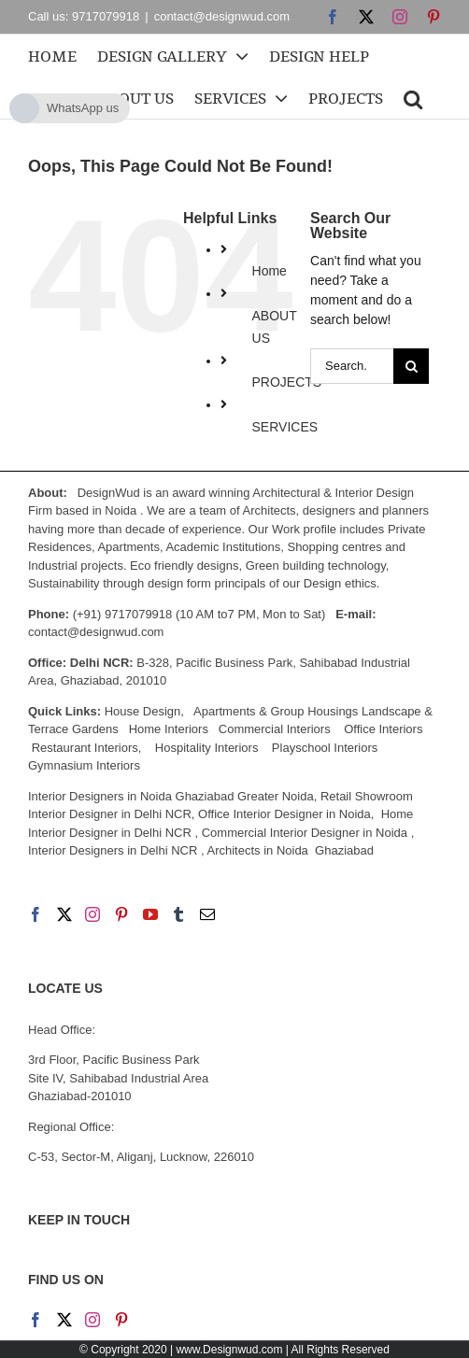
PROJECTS (287, 382)
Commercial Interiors (275, 729)
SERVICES (285, 426)
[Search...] (351, 366)
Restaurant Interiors (85, 748)
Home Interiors (168, 729)
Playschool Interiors (324, 748)
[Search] (411, 366)
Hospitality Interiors (207, 748)
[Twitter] (64, 914)
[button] (413, 98)
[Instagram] (92, 914)
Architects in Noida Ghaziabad (289, 850)
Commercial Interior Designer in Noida (304, 833)
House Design (143, 711)
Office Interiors (383, 729)
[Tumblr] (178, 914)
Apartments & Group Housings (275, 711)
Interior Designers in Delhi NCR (112, 850)
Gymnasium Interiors (86, 765)
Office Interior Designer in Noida (284, 814)
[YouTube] (150, 914)
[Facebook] (35, 914)
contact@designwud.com (222, 16)
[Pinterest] (121, 914)
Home (269, 270)
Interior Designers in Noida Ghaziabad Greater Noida (171, 796)
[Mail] (207, 914)
